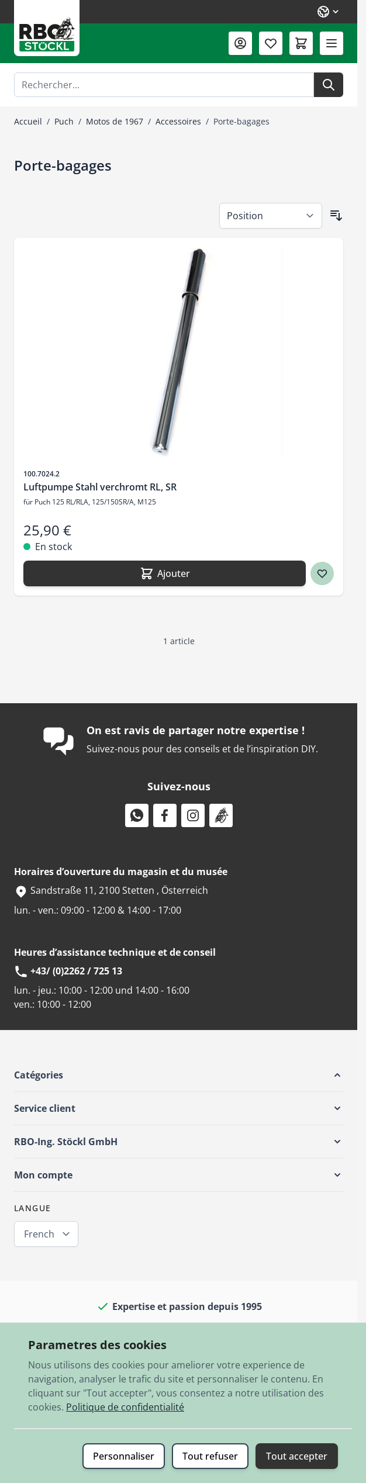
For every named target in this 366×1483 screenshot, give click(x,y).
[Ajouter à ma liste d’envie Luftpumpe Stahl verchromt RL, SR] (322, 573)
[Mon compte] (240, 43)
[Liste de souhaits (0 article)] (270, 43)
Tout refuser (210, 1456)
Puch (64, 121)
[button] (178, 1075)
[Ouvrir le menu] (331, 43)
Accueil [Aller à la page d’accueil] (28, 121)
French (39, 1234)
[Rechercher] (328, 84)
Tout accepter (296, 1456)
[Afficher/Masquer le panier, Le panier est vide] (301, 43)
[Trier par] (270, 216)
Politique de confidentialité (125, 1407)
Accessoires (178, 121)
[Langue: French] (328, 11)
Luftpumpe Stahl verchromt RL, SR (100, 487)
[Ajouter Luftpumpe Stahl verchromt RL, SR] (164, 573)
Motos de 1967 (114, 121)
